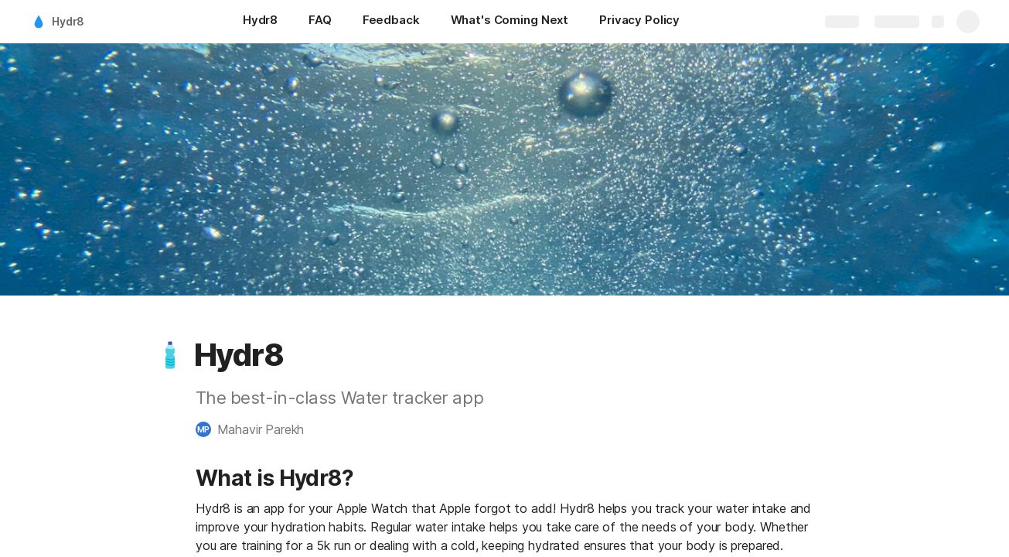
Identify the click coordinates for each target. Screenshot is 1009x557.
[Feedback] (391, 21)
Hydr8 (68, 21)
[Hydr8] (260, 21)
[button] (170, 355)
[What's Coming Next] (509, 21)
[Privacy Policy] (639, 21)
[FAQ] (320, 21)
